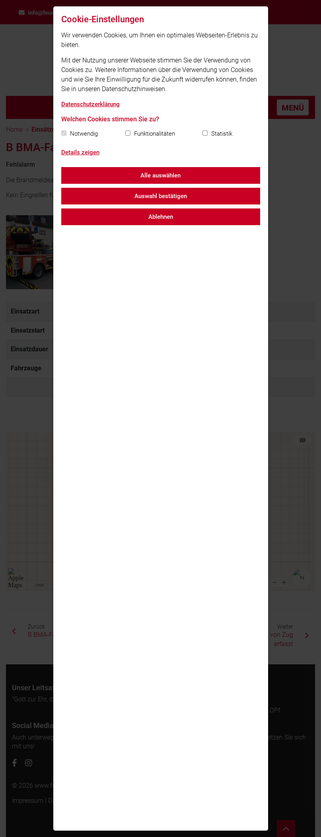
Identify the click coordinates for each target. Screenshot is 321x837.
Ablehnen (160, 216)
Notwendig (84, 133)
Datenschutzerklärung (90, 104)
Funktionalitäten (154, 133)
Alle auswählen (160, 175)
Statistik (221, 133)
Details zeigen (80, 152)
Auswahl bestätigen (160, 196)
